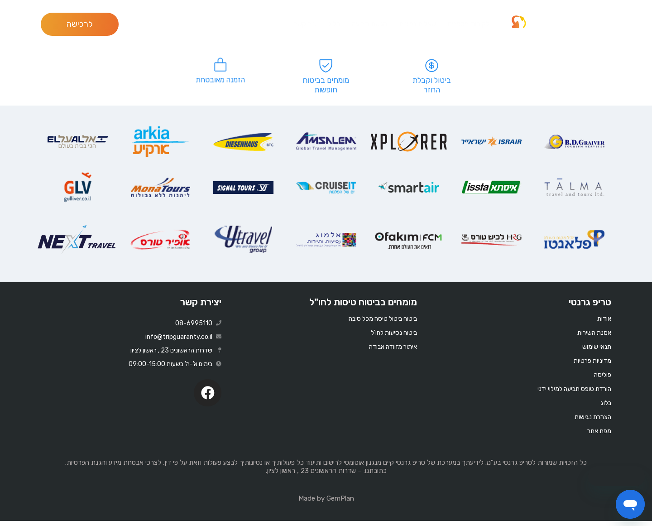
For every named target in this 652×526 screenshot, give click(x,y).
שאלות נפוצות (417, 24)
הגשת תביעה (369, 24)
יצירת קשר (200, 307)
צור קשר (305, 24)
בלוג (334, 24)
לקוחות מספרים (468, 24)
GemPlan (340, 503)
